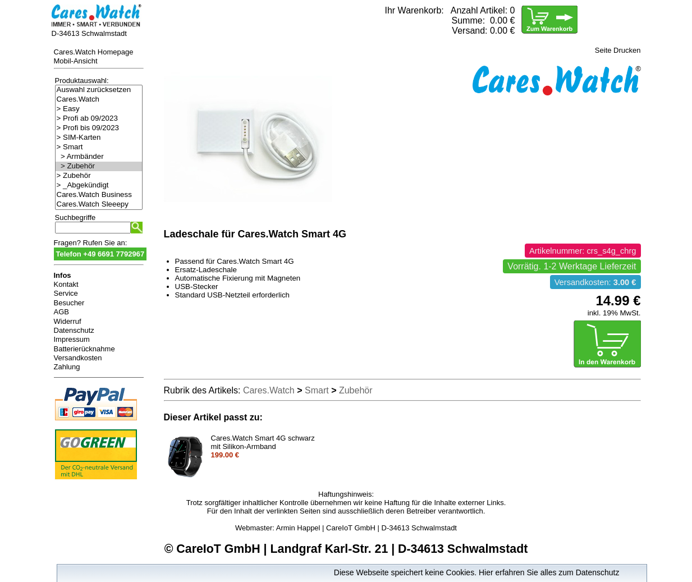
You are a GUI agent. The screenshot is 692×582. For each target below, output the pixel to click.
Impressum (72, 339)
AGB (61, 312)
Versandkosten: (595, 282)
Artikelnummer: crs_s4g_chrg (582, 250)
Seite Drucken (618, 50)
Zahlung (67, 367)
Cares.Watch (99, 99)
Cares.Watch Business (99, 195)
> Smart (99, 147)
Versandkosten (78, 358)
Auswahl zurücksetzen (99, 90)
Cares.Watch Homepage (94, 52)
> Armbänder (99, 157)
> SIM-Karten (99, 138)
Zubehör (356, 390)
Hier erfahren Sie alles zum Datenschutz (549, 572)
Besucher (69, 303)
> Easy (99, 109)
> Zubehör (99, 166)
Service (66, 293)
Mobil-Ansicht (76, 61)
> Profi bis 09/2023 (99, 128)
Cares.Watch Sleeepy (99, 204)
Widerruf (67, 321)
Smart (317, 390)
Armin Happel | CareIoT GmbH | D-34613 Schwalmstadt (366, 528)
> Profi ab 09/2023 (99, 118)
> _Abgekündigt (99, 185)
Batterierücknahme (84, 349)
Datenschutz (74, 330)
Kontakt (66, 284)
